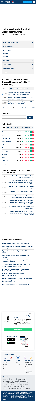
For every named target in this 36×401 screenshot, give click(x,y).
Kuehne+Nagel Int (7, 132)
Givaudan (4, 148)
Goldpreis (23, 383)
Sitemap (5, 369)
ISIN (14, 34)
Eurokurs (18, 384)
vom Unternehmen (19, 88)
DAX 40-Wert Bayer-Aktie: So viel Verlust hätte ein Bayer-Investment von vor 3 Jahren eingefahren (21, 182)
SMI (18, 383)
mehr (4, 164)
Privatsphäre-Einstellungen (28, 372)
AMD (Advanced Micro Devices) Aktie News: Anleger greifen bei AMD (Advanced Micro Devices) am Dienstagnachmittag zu (17, 280)
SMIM (19, 379)
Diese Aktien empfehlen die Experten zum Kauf (15, 284)
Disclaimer (28, 366)
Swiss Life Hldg (6, 141)
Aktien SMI (6, 379)
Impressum (28, 362)
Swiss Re (4, 135)
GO (30, 117)
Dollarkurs (11, 384)
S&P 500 (12, 383)
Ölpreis (22, 388)
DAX (23, 379)
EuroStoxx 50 (6, 381)
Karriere (5, 364)
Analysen (5, 53)
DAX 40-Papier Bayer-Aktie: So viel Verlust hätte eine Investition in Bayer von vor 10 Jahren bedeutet (22, 213)
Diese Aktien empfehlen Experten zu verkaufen (15, 243)
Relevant (5, 88)
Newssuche (6, 113)
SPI (11, 379)
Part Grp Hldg (6, 138)
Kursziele (5, 56)
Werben (18, 364)
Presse (5, 366)
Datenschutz (28, 364)
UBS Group (5, 151)
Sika (3, 144)
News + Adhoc (7, 50)
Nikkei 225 (6, 383)
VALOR (4, 34)
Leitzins (28, 388)
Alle (11, 88)
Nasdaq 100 (22, 381)
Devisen (5, 384)
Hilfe (17, 362)
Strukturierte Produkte (14, 386)
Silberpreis (25, 384)
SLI (15, 379)
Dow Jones (15, 381)
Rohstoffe (23, 386)
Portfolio (5, 388)
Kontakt (5, 362)
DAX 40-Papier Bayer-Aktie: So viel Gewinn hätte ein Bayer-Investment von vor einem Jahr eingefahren (21, 202)
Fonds (4, 386)
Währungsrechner (14, 388)
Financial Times (24, 94)
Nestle (3, 157)
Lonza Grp (5, 160)
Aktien (28, 383)
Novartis (4, 154)
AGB (26, 369)
